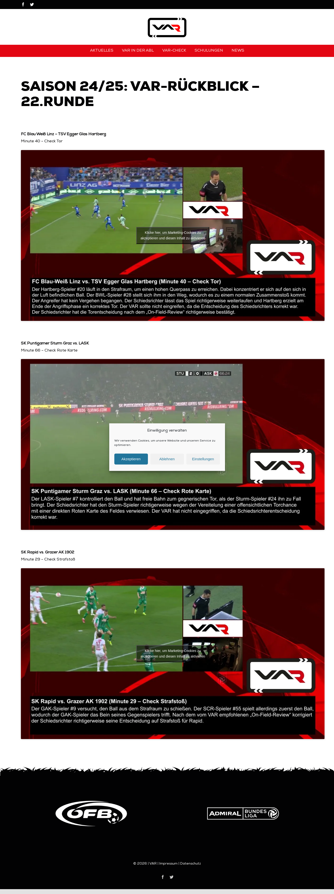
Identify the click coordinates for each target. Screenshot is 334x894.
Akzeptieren (131, 463)
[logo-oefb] (91, 802)
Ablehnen (167, 463)
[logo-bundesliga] (243, 802)
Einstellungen (203, 463)
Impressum (168, 864)
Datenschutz (190, 864)
